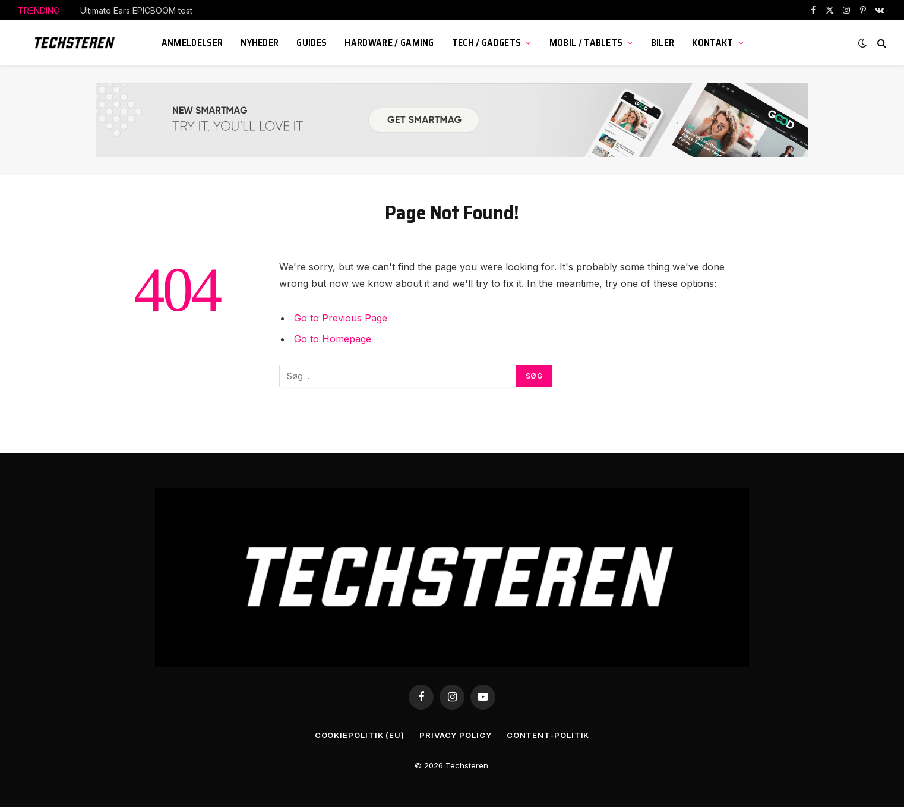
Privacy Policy (455, 735)
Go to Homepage (332, 339)
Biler (663, 42)
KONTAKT (712, 42)
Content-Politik (548, 735)
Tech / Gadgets (486, 42)
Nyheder (260, 42)
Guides (311, 42)
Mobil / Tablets (586, 42)
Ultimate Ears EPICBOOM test (136, 10)
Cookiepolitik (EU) (359, 735)
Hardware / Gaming (389, 42)
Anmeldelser (192, 42)
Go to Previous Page (340, 318)
